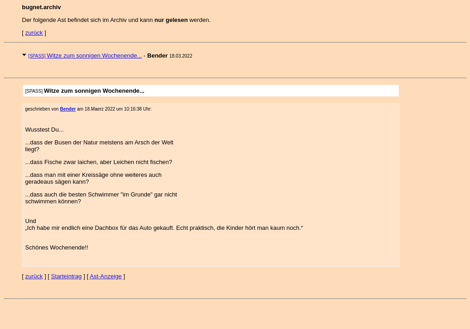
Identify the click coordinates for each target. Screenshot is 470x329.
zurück (34, 32)
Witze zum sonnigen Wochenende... (85, 55)
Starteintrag (66, 276)
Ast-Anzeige (106, 276)
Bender (67, 108)
